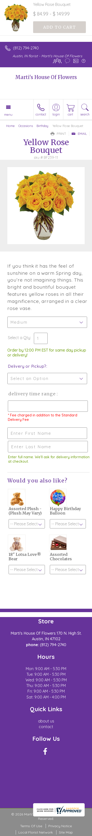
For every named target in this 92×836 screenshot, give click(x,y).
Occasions (25, 126)
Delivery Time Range (32, 394)
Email (79, 133)
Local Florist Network (35, 832)
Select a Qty (19, 337)
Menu (8, 114)
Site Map (66, 832)
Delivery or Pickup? (27, 366)
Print (58, 133)
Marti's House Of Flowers (46, 77)
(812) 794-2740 (26, 48)
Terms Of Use (31, 826)
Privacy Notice (60, 826)
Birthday (42, 126)
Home (10, 126)
